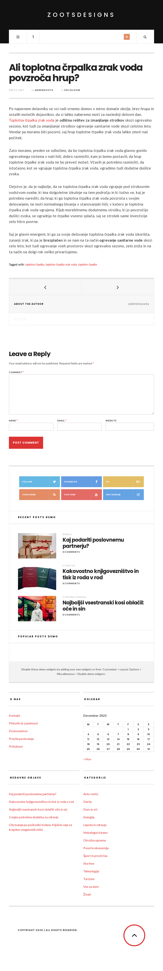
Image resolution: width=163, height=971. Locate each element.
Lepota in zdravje (94, 825)
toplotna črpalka (34, 264)
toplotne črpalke (87, 264)
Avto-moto (90, 794)
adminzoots (44, 90)
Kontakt (14, 715)
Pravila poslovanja (21, 738)
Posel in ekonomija (96, 848)
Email (62, 420)
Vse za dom (72, 90)
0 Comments (71, 552)
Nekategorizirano (95, 832)
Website (111, 420)
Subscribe (41, 494)
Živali (87, 894)
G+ (125, 481)
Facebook (83, 481)
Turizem (89, 879)
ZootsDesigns (81, 15)
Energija (88, 817)
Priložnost (16, 746)
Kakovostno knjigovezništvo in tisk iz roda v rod (101, 574)
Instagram (125, 494)
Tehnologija (91, 871)
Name (13, 420)
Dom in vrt (90, 809)
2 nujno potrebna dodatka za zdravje (33, 817)
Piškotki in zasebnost (23, 723)
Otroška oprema (74, 597)
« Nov (87, 759)
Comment (16, 372)
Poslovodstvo (18, 731)
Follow (41, 481)
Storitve (69, 565)
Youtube (83, 494)
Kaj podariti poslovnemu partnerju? (93, 543)
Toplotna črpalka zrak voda (31, 120)
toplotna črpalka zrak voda (61, 264)
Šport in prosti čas (95, 856)
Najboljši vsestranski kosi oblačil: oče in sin (103, 606)
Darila (67, 534)
